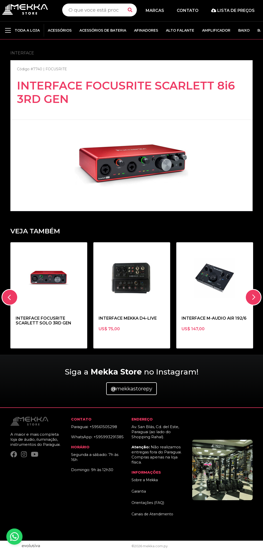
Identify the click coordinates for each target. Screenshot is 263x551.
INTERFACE (22, 53)
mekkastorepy (131, 389)
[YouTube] (34, 454)
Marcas (155, 10)
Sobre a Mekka (145, 480)
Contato (188, 10)
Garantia (139, 491)
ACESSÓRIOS (60, 30)
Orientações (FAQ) (148, 502)
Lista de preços (233, 10)
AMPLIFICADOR (216, 30)
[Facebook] (13, 454)
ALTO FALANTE (180, 30)
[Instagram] (24, 454)
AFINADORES (146, 30)
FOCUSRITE (56, 69)
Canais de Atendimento (152, 514)
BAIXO (244, 30)
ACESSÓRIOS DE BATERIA (102, 30)
